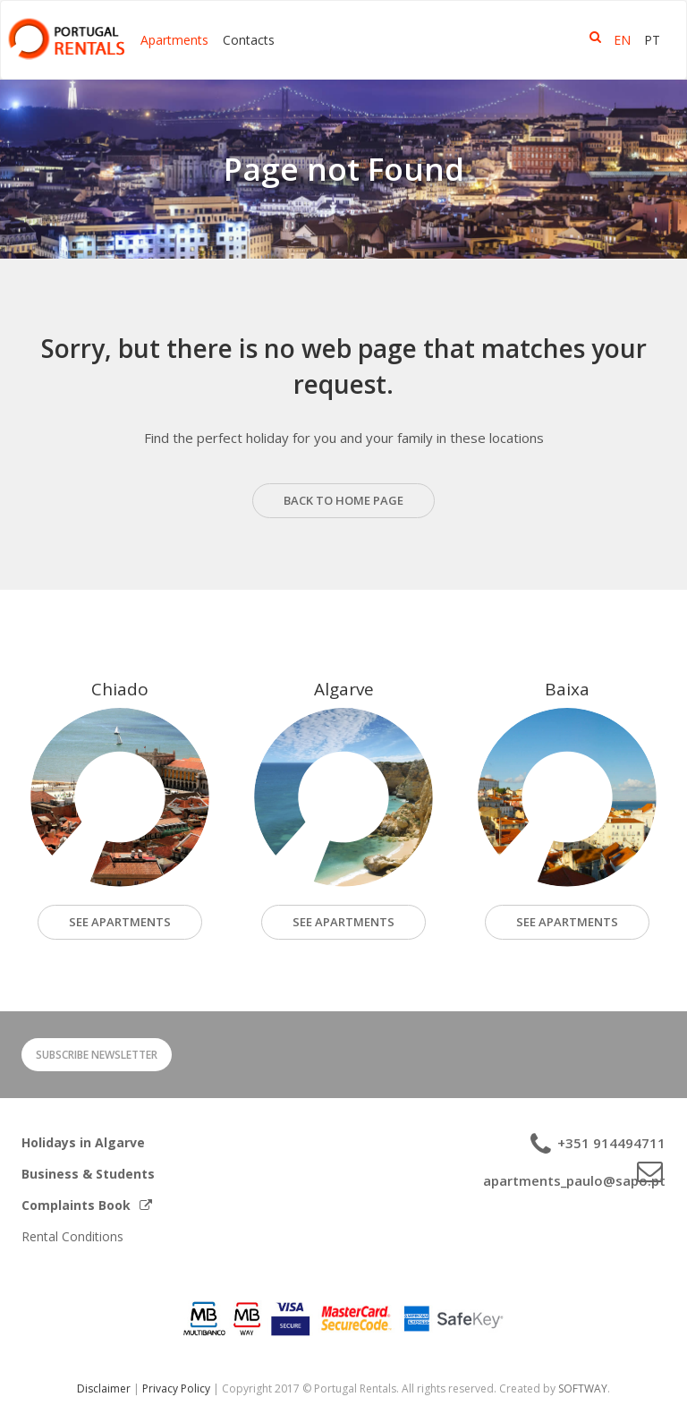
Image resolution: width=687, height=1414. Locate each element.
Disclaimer (104, 1388)
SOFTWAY (582, 1388)
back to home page (343, 500)
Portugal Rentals (66, 39)
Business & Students (88, 1173)
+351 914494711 (610, 1143)
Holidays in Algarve (83, 1142)
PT (652, 39)
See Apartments (343, 922)
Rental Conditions (72, 1236)
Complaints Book (86, 1205)
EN (622, 39)
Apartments (174, 39)
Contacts (249, 39)
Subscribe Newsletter (96, 1054)
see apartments (120, 922)
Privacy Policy (176, 1388)
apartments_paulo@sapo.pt (574, 1180)
